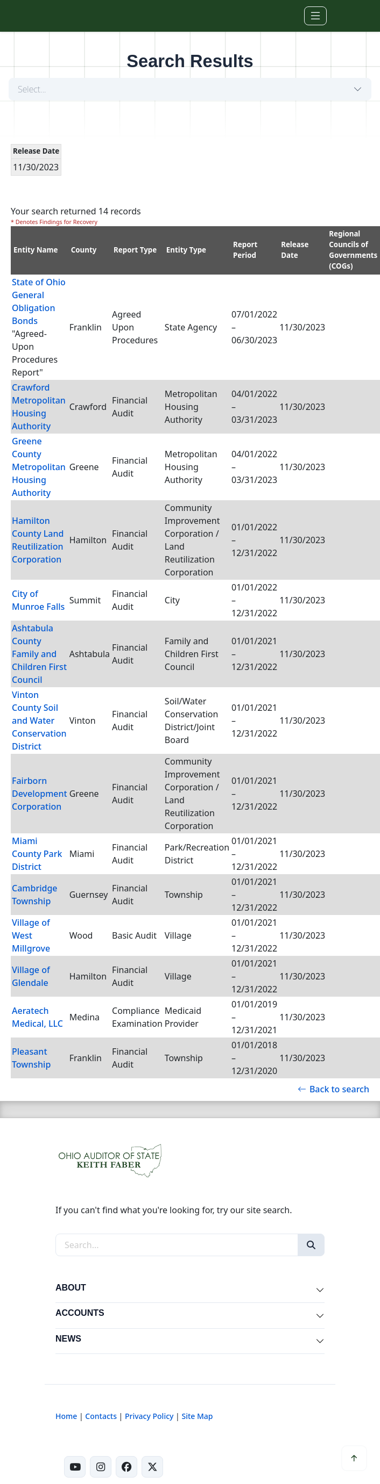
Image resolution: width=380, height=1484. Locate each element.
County (84, 250)
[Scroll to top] (354, 1458)
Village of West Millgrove (31, 935)
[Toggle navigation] (315, 15)
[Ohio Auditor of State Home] (73, 15)
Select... (32, 89)
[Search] (311, 1245)
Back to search (333, 1089)
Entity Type (186, 250)
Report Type (135, 250)
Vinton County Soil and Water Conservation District (39, 720)
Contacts (101, 1416)
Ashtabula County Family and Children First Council (39, 654)
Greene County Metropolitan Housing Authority (39, 467)
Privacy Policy (149, 1416)
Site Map (197, 1416)
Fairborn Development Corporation (39, 793)
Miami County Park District (37, 854)
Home (66, 1416)
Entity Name (35, 250)
